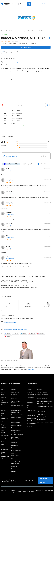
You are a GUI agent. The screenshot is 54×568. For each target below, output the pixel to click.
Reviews (3, 394)
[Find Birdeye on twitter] (23, 480)
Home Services (15, 455)
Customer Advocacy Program (45, 422)
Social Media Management (15, 438)
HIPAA (28, 491)
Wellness (13, 471)
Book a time (30, 400)
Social (2, 413)
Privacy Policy (13, 491)
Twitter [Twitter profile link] (15, 333)
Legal (12, 458)
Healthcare (12, 31)
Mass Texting (4, 418)
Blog (28, 405)
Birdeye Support (41, 417)
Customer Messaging (17, 414)
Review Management (17, 405)
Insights (3, 432)
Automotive (14, 445)
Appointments (5, 416)
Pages (2, 400)
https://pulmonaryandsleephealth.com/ (15, 329)
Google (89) (27, 164)
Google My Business (16, 425)
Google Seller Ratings (4, 403)
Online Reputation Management (16, 411)
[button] (2, 267)
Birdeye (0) (41, 164)
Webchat (3, 410)
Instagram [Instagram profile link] (40, 333)
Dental (13, 448)
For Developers (41, 414)
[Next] (49, 305)
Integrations (4, 449)
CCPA (32, 491)
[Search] (29, 4)
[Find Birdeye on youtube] (32, 480)
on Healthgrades (10, 170)
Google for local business (15, 401)
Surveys (3, 430)
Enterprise (14, 394)
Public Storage (15, 463)
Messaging (4, 427)
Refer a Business (41, 419)
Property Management (17, 461)
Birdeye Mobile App (5, 457)
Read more (5, 74)
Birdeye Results (31, 421)
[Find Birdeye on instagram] (29, 480)
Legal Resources (31, 423)
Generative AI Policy (39, 491)
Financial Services (16, 450)
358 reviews (15, 41)
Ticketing (3, 438)
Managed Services (42, 392)
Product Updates (31, 410)
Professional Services (43, 394)
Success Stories (31, 415)
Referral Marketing (16, 417)
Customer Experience (17, 434)
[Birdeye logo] (6, 4)
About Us (29, 392)
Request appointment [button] (10, 322)
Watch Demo (30, 397)
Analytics (3, 447)
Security (20, 491)
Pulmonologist (22, 31)
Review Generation (16, 408)
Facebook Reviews (16, 428)
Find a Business (41, 411)
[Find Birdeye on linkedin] (26, 480)
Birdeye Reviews (31, 418)
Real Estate (14, 466)
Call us (6, 326)
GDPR (24, 491)
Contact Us (30, 426)
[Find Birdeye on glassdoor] (35, 480)
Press (28, 408)
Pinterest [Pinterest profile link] (8, 336)
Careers (29, 413)
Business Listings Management (16, 431)
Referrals (3, 397)
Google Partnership (4, 453)
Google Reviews (15, 422)
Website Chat (15, 420)
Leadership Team (31, 394)
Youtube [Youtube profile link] (32, 333)
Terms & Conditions (4, 491)
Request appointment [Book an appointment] (10, 52)
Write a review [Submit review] (26, 47)
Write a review (47, 4)
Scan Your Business (42, 409)
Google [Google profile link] (7, 333)
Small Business (15, 392)
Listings (3, 392)
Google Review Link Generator (45, 406)
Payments (4, 421)
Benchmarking (5, 435)
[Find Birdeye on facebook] (20, 480)
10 (28, 267)
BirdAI (2, 444)
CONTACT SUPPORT (43, 480)
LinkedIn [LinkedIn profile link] (23, 333)
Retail (12, 469)
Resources (30, 402)
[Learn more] (27, 350)
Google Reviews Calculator (44, 401)
